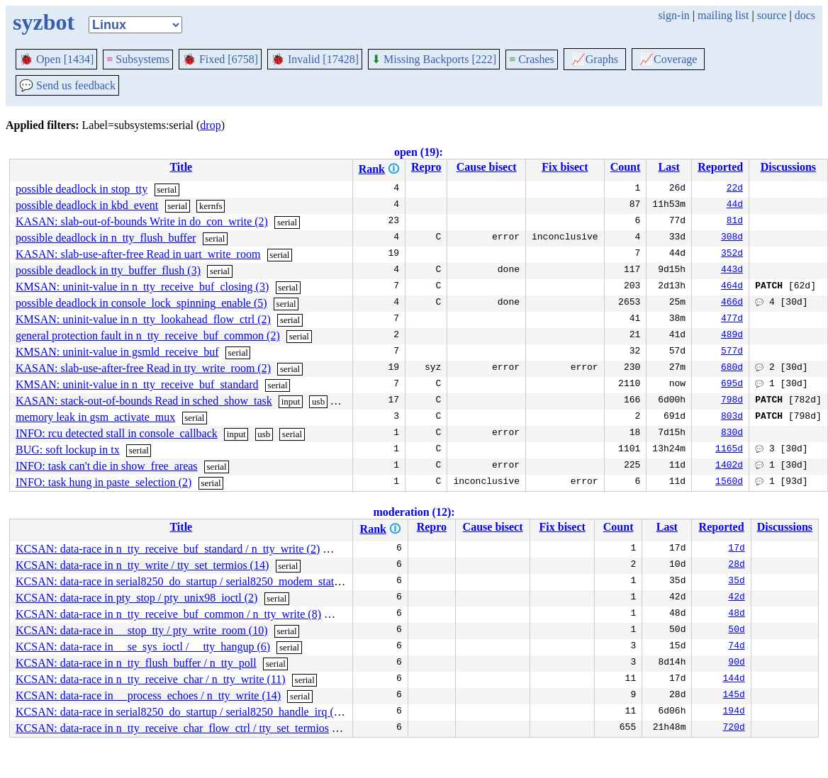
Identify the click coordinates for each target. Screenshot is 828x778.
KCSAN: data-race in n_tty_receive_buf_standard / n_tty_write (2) (168, 549)
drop (210, 125)
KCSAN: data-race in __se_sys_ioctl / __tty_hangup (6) (143, 647)
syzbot (43, 22)
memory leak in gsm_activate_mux (95, 417)
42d (736, 598)
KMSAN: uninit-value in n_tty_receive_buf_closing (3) (142, 287)
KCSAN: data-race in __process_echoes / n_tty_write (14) (148, 695)
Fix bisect (565, 167)
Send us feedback (67, 85)
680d (732, 368)
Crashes (531, 59)
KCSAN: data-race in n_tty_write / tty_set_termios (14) (142, 565)
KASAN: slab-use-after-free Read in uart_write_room (138, 254)
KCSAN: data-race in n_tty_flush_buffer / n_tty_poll (136, 663)
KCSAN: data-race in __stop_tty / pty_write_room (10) (142, 630)
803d (732, 417)
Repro (426, 167)
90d (736, 663)
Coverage (668, 59)
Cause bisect (487, 167)
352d (732, 254)
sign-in (673, 15)
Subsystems (137, 59)
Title (180, 167)
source (772, 15)
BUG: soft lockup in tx (68, 450)
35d (736, 581)
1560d (729, 482)
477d (732, 319)
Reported (720, 167)
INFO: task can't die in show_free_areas (107, 466)
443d (732, 270)
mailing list (723, 15)
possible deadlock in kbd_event (87, 205)
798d (732, 401)
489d (732, 335)
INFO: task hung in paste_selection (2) (103, 482)
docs (805, 15)
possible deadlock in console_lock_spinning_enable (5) (141, 303)
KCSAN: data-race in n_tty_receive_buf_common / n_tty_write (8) (168, 614)
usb (318, 401)
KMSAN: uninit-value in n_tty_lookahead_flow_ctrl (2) (143, 319)
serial (167, 189)
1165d (729, 450)
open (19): (418, 152)
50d (736, 630)
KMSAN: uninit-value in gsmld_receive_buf (117, 352)
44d (735, 205)
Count (625, 167)
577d (732, 352)
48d (736, 614)
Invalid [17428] (315, 59)
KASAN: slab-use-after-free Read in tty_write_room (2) (143, 368)
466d (732, 303)
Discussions (788, 167)
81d (735, 221)
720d (734, 728)
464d (732, 287)
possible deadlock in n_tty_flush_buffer (106, 238)
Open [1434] (56, 59)
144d (734, 679)
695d (732, 384)
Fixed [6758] (220, 59)
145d (734, 695)
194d (734, 712)
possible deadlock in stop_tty (81, 189)
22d (735, 189)
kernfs (211, 206)
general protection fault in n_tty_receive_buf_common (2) (148, 335)
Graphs (594, 59)
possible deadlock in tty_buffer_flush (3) (108, 270)
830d (732, 433)
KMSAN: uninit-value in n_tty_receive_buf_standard (137, 384)
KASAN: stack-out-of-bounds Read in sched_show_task (144, 401)
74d (736, 647)
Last (669, 167)
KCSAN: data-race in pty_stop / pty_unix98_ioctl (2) (136, 598)
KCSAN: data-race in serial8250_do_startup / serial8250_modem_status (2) (188, 581)
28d (736, 565)
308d (732, 238)
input (291, 401)
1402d (729, 466)
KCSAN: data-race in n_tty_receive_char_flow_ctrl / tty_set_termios (172, 728)
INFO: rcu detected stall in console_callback (117, 433)
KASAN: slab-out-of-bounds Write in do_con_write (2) (142, 221)
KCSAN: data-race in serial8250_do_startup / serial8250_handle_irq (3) (179, 712)
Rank (372, 169)
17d (736, 549)
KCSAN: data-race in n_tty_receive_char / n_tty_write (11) (151, 679)
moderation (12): (413, 512)
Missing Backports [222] (433, 59)
